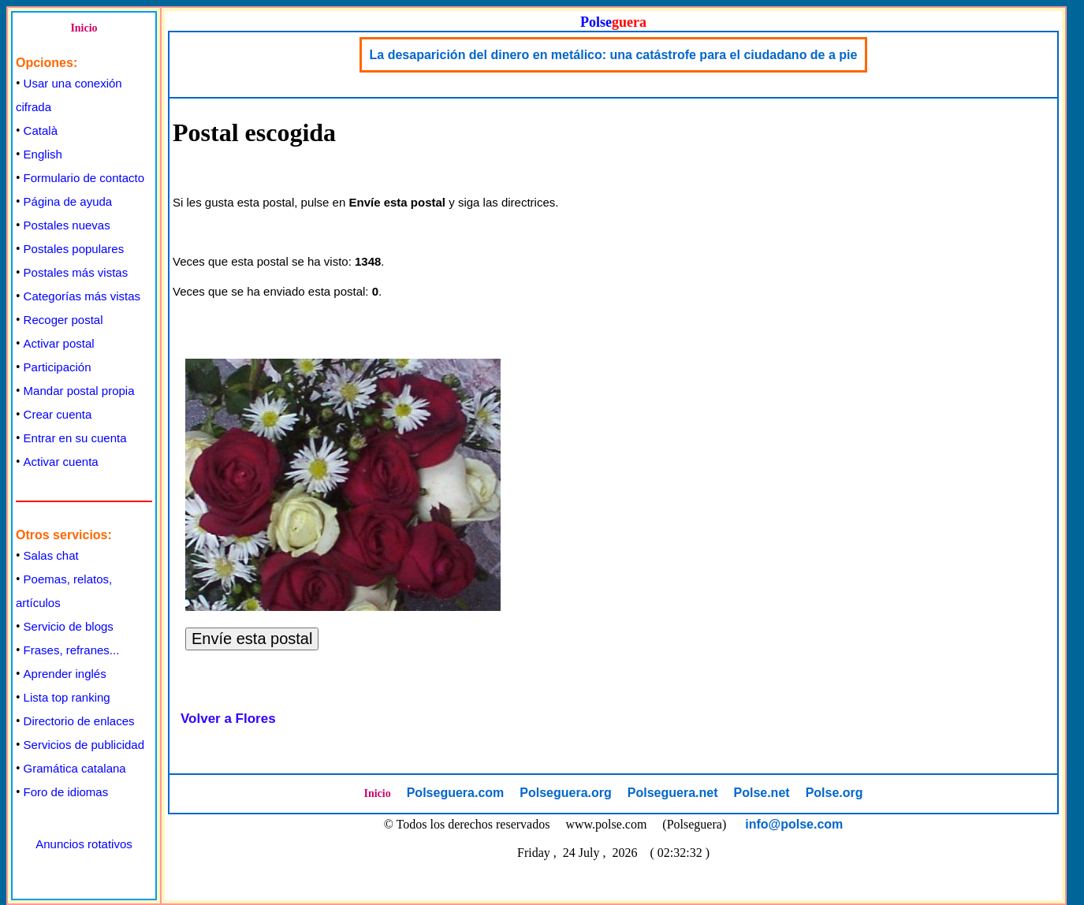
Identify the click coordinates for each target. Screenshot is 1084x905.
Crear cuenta (58, 414)
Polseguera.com (456, 792)
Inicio (83, 28)
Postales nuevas (67, 225)
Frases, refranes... (72, 650)
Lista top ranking (67, 697)
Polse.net (761, 792)
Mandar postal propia (79, 390)
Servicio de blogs (69, 626)
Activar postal (59, 343)
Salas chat (51, 555)
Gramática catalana (75, 768)
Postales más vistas (76, 272)
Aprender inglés (65, 673)
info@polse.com (794, 824)
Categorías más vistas (82, 296)
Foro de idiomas (66, 792)
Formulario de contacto (84, 177)
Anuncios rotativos (83, 844)
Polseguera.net (673, 792)
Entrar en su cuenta (75, 438)
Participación (57, 367)
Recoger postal (63, 319)
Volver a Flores (228, 718)
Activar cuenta (61, 461)
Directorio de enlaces (79, 721)
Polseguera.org (565, 792)
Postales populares (74, 248)
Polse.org (834, 792)
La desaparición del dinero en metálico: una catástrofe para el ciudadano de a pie (614, 54)
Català (41, 130)
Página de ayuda (68, 201)
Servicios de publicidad (84, 744)
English (43, 154)
